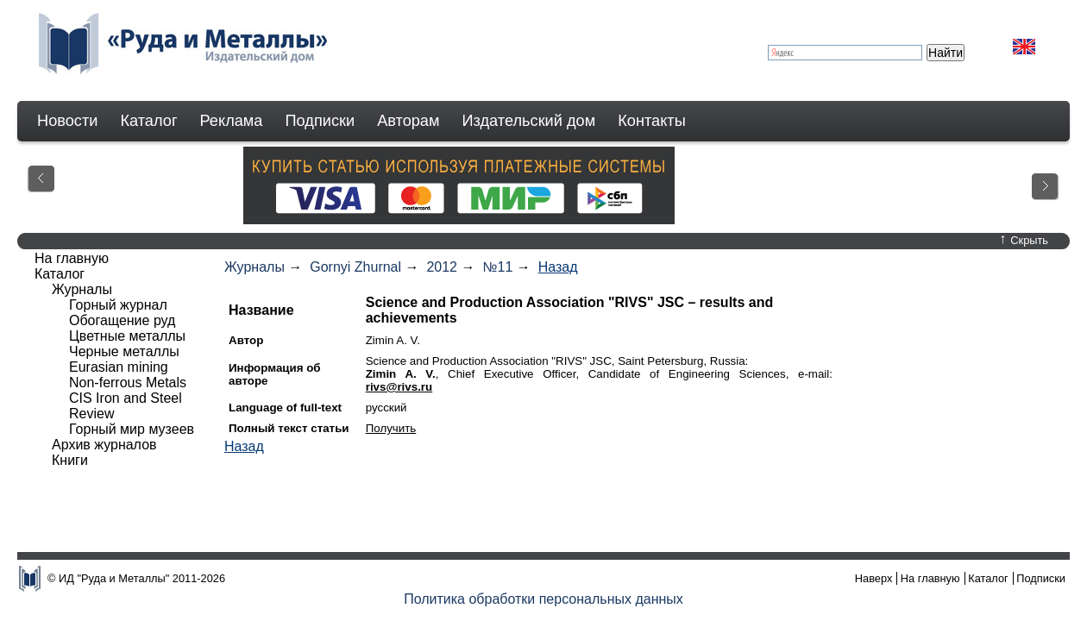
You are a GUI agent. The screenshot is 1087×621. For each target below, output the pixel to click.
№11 (497, 267)
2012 (441, 267)
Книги (70, 460)
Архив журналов (104, 444)
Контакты (652, 120)
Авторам (408, 120)
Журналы (254, 267)
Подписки (320, 120)
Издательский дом (529, 120)
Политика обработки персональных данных (543, 599)
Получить (391, 428)
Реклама (231, 120)
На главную (72, 258)
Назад (558, 267)
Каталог (148, 120)
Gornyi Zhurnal (355, 267)
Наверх (874, 578)
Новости (67, 120)
